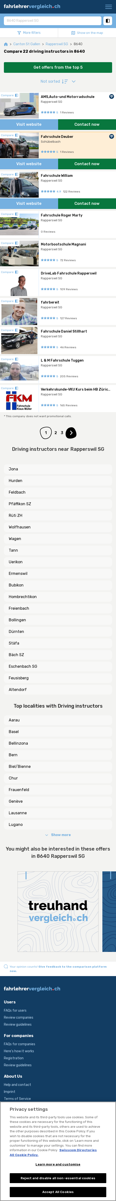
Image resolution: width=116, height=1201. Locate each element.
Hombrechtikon (23, 596)
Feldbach (17, 492)
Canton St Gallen (26, 44)
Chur (13, 778)
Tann (13, 550)
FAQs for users (15, 1010)
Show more (58, 835)
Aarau (14, 720)
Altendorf (18, 689)
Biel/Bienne (20, 766)
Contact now (86, 124)
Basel (14, 731)
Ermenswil (18, 573)
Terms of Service (17, 1099)
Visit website (29, 124)
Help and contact (17, 1085)
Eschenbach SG (23, 666)
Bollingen (17, 620)
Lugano (16, 824)
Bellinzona (18, 743)
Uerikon (16, 562)
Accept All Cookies (58, 1192)
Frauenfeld (19, 789)
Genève (16, 801)
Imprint (9, 1092)
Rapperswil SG (57, 44)
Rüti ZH (15, 515)
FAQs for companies (19, 1044)
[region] (58, 1151)
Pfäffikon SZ (20, 504)
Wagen (15, 538)
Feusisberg (19, 678)
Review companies (18, 1018)
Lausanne (18, 813)
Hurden (15, 480)
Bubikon (16, 585)
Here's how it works (19, 1051)
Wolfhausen (20, 527)
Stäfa (14, 643)
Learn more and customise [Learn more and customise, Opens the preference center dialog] (58, 1164)
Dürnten (16, 631)
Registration (14, 1058)
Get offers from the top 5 (58, 67)
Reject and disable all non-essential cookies (58, 1178)
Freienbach (19, 608)
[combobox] (52, 20)
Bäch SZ (16, 654)
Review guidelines (18, 1025)
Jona (13, 469)
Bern (13, 755)
